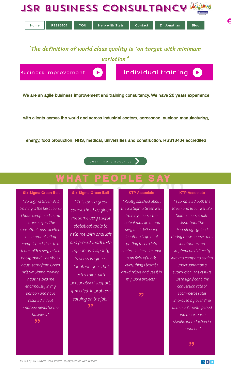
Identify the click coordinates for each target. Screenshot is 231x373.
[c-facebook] (208, 362)
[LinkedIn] (203, 362)
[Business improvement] (63, 72)
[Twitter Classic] (212, 362)
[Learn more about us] (115, 161)
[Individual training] (164, 72)
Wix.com (92, 361)
